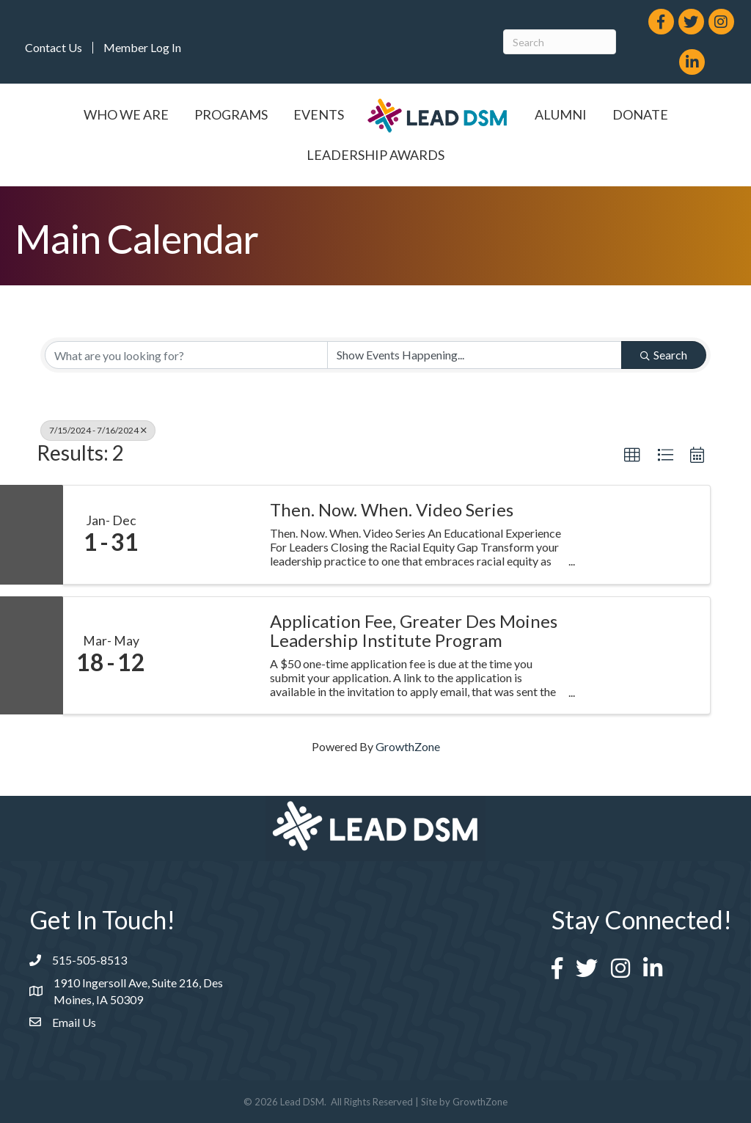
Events (318, 114)
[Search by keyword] (186, 355)
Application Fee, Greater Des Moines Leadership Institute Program (413, 631)
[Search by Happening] (474, 355)
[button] (632, 455)
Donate (640, 114)
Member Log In (142, 48)
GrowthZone (408, 746)
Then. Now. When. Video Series (391, 509)
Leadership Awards (375, 155)
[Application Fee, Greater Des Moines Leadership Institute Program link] (206, 655)
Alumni (561, 114)
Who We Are (126, 114)
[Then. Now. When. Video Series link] (206, 534)
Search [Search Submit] (663, 355)
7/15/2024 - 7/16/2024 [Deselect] (98, 430)
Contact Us (53, 48)
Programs (231, 114)
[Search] (560, 41)
